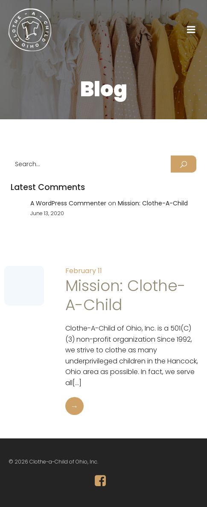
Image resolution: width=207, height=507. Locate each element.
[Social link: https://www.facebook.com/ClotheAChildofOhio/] (103, 481)
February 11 (83, 271)
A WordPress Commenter (68, 203)
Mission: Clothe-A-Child (153, 203)
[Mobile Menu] (191, 30)
